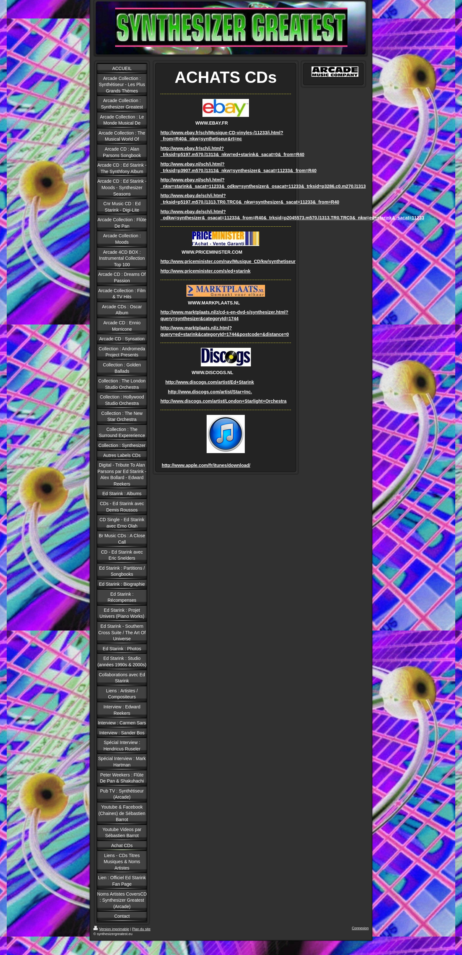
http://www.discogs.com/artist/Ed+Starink (210, 382)
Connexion (360, 928)
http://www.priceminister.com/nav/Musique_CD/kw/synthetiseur (227, 261)
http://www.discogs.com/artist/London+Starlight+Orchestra (223, 401)
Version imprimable (111, 929)
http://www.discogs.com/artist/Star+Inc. (210, 391)
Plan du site (141, 929)
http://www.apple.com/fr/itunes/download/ (206, 465)
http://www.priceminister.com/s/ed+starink (205, 271)
